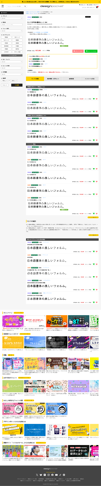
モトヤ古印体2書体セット (35, 66)
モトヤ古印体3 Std (31, 104)
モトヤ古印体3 (36, 32)
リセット (4, 85)
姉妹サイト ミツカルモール (25, 480)
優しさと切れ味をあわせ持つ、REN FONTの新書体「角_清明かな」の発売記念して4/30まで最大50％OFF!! (50, 1)
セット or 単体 (5, 65)
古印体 (38, 11)
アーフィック (46, 242)
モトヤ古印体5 (44, 32)
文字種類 (4, 72)
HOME (27, 11)
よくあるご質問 (68, 478)
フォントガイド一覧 (24, 334)
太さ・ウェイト (5, 59)
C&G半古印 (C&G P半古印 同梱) (34, 295)
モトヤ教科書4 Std (31, 92)
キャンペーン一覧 (18, 312)
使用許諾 (71, 78)
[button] (2, 2)
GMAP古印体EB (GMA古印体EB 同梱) (36, 282)
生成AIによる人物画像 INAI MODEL (73, 480)
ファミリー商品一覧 (92, 217)
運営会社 (82, 478)
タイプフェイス (33, 11)
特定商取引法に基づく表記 (51, 478)
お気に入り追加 (78, 51)
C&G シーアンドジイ (47, 293)
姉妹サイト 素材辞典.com (50, 480)
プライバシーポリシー (21, 478)
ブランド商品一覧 (92, 235)
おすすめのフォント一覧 (24, 377)
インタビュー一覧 (28, 400)
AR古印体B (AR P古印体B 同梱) (34, 244)
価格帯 (3, 78)
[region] (62, 95)
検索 (17, 85)
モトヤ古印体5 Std (31, 133)
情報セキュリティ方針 (32, 478)
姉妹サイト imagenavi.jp (38, 480)
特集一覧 (10, 355)
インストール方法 (89, 78)
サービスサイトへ (40, 442)
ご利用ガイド (60, 478)
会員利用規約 (41, 478)
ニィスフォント (46, 267)
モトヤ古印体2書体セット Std (37, 61)
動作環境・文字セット (53, 78)
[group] (13, 323)
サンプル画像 (35, 78)
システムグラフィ (46, 280)
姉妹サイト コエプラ (60, 480)
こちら (48, 34)
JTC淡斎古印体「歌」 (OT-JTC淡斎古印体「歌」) (38, 270)
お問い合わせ (75, 478)
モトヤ (35, 13)
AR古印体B (30, 257)
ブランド (4, 16)
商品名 (3, 22)
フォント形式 (5, 28)
